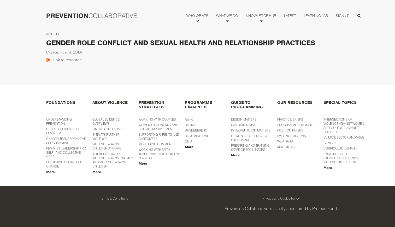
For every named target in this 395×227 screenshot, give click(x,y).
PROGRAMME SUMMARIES (296, 125)
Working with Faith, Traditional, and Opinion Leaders (159, 154)
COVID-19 (330, 143)
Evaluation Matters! (247, 125)
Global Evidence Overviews (106, 121)
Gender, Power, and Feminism (62, 131)
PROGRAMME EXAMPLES (198, 105)
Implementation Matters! (251, 130)
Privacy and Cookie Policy (281, 198)
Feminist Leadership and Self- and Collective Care (66, 152)
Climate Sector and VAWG (343, 137)
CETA (188, 141)
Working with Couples (157, 119)
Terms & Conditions (114, 198)
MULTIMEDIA (285, 147)
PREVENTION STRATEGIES (151, 105)
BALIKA (190, 125)
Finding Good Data (107, 129)
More (50, 172)
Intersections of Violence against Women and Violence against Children (112, 160)
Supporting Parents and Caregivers (159, 137)
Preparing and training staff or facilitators (250, 148)
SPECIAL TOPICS (340, 103)
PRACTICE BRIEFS (290, 119)
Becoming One (197, 136)
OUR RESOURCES (295, 103)
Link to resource (67, 59)
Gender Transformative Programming (66, 141)
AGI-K (189, 119)
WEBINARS (285, 141)
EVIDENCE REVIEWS (291, 136)
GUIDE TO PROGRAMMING (247, 105)
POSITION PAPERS (290, 130)
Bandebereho (196, 130)
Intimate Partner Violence (106, 137)
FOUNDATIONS (60, 103)
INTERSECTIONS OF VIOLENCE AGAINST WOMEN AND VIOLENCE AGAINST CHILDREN (343, 125)
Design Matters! (244, 119)
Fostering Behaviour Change (63, 164)
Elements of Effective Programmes (249, 138)
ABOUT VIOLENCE (110, 103)
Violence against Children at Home (106, 146)
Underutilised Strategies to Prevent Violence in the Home (341, 158)
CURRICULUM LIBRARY (340, 148)
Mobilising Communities (159, 144)
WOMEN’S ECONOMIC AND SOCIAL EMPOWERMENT (158, 127)
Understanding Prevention (59, 121)
